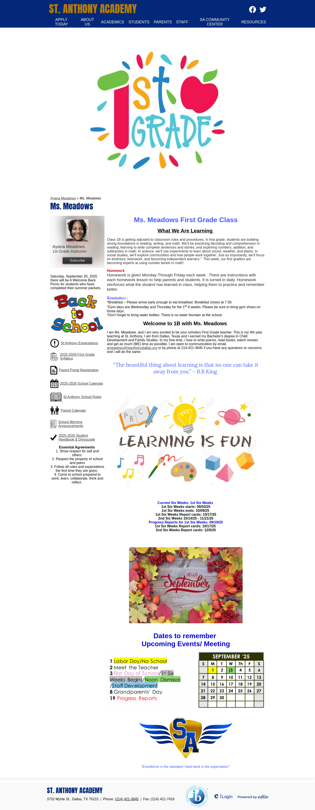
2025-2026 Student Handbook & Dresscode (77, 437)
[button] (61, 22)
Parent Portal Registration (79, 370)
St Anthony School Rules (82, 397)
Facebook (252, 11)
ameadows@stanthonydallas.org (132, 348)
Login (222, 796)
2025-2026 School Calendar (81, 383)
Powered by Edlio (253, 797)
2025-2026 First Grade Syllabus (77, 356)
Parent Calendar (73, 410)
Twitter (263, 11)
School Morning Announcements (70, 424)
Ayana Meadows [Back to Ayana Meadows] (63, 198)
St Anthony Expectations (79, 343)
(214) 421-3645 (126, 799)
